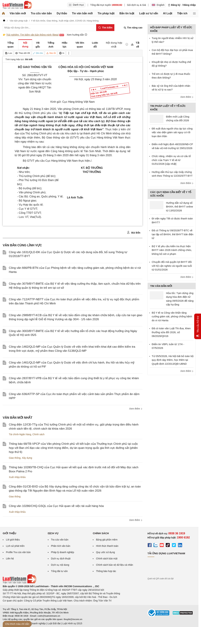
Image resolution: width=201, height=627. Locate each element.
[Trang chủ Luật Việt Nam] (17, 5)
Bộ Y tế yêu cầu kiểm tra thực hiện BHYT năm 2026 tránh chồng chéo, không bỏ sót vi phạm (172, 250)
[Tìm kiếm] (105, 27)
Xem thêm (135, 408)
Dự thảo (62, 13)
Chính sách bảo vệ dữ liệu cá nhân (114, 564)
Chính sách (39, 434)
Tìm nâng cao (133, 27)
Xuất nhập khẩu (17, 477)
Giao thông (15, 457)
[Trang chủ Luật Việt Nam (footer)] (19, 582)
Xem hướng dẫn (77, 34)
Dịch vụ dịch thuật (61, 558)
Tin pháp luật (106, 13)
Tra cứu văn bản (41, 13)
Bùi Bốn (133, 232)
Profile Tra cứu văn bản (18, 552)
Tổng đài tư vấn (59, 571)
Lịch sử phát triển (15, 546)
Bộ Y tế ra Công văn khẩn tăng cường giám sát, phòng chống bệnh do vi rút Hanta (172, 316)
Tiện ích (182, 13)
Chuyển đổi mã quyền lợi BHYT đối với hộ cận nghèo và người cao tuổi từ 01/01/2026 (172, 265)
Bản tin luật (126, 13)
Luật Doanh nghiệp (35, 623)
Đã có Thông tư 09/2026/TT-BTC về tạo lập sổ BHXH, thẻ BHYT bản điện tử (173, 234)
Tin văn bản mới (82, 13)
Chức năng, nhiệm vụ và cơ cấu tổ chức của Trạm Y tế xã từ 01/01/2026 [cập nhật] (171, 160)
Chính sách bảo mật (106, 558)
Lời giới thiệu (13, 539)
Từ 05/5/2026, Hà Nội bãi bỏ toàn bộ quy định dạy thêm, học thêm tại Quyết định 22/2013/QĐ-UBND (173, 360)
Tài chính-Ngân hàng (20, 434)
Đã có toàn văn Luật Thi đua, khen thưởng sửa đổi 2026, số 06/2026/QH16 (171, 332)
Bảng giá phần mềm (106, 539)
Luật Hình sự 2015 (72, 623)
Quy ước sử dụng (105, 552)
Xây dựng (27, 457)
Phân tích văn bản (60, 546)
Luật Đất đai (53, 623)
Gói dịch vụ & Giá (136, 5)
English (158, 5)
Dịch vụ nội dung (60, 564)
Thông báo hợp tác (106, 571)
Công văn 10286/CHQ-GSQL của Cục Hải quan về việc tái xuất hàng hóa (56, 506)
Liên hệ (10, 558)
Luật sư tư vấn (148, 13)
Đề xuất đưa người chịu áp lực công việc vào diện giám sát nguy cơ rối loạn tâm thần (172, 132)
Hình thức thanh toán (107, 546)
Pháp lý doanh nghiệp (62, 552)
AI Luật (167, 13)
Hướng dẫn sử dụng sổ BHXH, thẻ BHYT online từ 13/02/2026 (179, 206)
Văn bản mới (18, 13)
